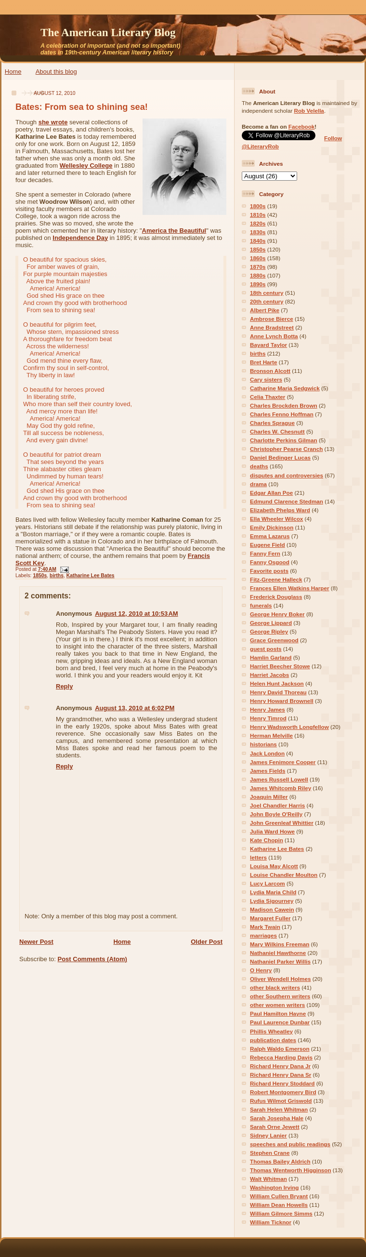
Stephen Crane (269, 1153)
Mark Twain (265, 927)
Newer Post (36, 941)
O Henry (261, 970)
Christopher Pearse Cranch (286, 449)
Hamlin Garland (270, 657)
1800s (258, 206)
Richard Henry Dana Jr (280, 1066)
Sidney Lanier (268, 1135)
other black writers (275, 987)
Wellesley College (86, 165)
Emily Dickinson (271, 527)
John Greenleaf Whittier (282, 823)
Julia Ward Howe (272, 831)
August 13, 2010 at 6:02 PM (134, 708)
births (57, 575)
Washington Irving (274, 1187)
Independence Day (80, 237)
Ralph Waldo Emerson (280, 1048)
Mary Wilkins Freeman (279, 944)
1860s (258, 258)
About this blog (56, 71)
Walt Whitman (268, 1179)
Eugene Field (267, 545)
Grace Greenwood (274, 640)
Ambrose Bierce (271, 319)
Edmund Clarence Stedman (286, 501)
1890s (258, 284)
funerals (261, 605)
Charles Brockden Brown (283, 405)
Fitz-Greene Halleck (276, 579)
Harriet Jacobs (269, 675)
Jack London (267, 753)
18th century (267, 293)
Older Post (206, 941)
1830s (258, 232)
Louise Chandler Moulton (283, 875)
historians (263, 744)
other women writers (277, 1005)
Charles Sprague (272, 423)
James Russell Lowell (279, 779)
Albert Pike (264, 310)
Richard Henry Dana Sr (280, 1075)
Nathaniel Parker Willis (280, 961)
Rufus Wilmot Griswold (281, 1101)
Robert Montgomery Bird (283, 1092)
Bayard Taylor (268, 345)
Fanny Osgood (269, 562)
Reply (64, 686)
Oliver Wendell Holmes (280, 979)
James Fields (267, 770)
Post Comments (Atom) (92, 959)
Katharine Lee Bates (90, 575)
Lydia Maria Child (273, 892)
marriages (263, 935)
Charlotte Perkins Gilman (283, 440)
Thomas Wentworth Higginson (290, 1170)
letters (258, 857)
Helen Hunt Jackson (277, 683)
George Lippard (271, 623)
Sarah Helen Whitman (279, 1109)
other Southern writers (280, 996)
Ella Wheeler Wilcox (276, 519)
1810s (258, 215)
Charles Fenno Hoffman (282, 414)
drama (258, 484)
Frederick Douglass (276, 597)
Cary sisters (266, 379)
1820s (258, 223)
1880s (258, 275)
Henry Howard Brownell (282, 701)
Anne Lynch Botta (274, 336)
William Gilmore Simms (281, 1213)
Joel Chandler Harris (277, 805)
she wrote (53, 122)
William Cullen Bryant (279, 1196)
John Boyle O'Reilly (276, 814)
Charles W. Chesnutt (277, 431)
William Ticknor (270, 1222)
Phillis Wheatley (271, 1031)
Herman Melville (271, 735)
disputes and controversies (286, 475)
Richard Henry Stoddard (282, 1083)
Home (13, 71)
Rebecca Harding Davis (281, 1057)
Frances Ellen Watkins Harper (289, 588)
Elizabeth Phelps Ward (280, 510)
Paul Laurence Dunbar (280, 1022)
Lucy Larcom (267, 883)
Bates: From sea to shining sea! (81, 107)
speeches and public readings (290, 1144)
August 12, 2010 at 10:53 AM (136, 613)
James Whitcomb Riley (280, 788)
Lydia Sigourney (272, 901)
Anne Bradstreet (272, 327)
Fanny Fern (265, 553)
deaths (259, 466)
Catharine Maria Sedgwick (285, 388)
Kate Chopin (266, 840)
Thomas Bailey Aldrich (280, 1161)
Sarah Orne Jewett (275, 1127)
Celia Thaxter (267, 397)
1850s (40, 575)
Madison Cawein (272, 909)
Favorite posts (269, 571)
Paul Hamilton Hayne (278, 1013)
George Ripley (269, 631)
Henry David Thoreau (278, 692)
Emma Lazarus (270, 536)
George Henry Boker (277, 614)
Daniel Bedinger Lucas (280, 457)
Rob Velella (309, 110)
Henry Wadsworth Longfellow (289, 727)
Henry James (267, 709)
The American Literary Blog (108, 32)
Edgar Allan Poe (271, 493)
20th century (267, 301)
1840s (258, 241)
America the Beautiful (174, 230)
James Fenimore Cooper (282, 762)
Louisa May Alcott (274, 866)
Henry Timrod (268, 718)
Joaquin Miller (269, 797)
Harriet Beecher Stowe (280, 666)
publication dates (273, 1040)
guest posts (266, 649)
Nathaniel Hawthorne (278, 953)
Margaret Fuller (270, 918)
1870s (258, 267)
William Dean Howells (279, 1205)
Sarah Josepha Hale (276, 1118)
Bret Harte (263, 362)
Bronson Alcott (270, 371)
